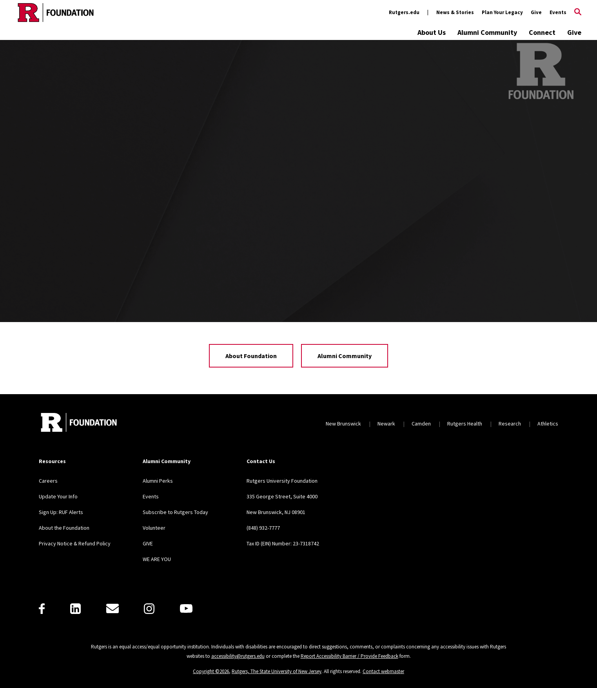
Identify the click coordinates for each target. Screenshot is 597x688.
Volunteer (154, 527)
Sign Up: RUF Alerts (61, 512)
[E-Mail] (112, 608)
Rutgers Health (464, 423)
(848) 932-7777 (263, 527)
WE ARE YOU (157, 559)
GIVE (148, 543)
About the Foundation (64, 527)
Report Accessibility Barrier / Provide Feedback (349, 656)
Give (536, 12)
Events (558, 12)
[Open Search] (577, 12)
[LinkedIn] (75, 608)
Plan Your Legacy (502, 12)
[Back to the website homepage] (56, 12)
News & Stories (455, 12)
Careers (48, 480)
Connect (542, 32)
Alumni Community (487, 32)
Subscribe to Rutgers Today (175, 512)
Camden (421, 423)
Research (510, 423)
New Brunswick (343, 423)
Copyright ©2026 (211, 671)
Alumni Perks (158, 480)
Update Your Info (58, 496)
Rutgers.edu (404, 12)
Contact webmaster (383, 671)
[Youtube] (186, 608)
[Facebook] (42, 608)
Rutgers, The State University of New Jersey (276, 671)
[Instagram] (149, 608)
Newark (386, 423)
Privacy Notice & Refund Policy (75, 543)
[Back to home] (79, 423)
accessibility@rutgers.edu (238, 656)
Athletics (547, 423)
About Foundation (251, 356)
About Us (431, 32)
